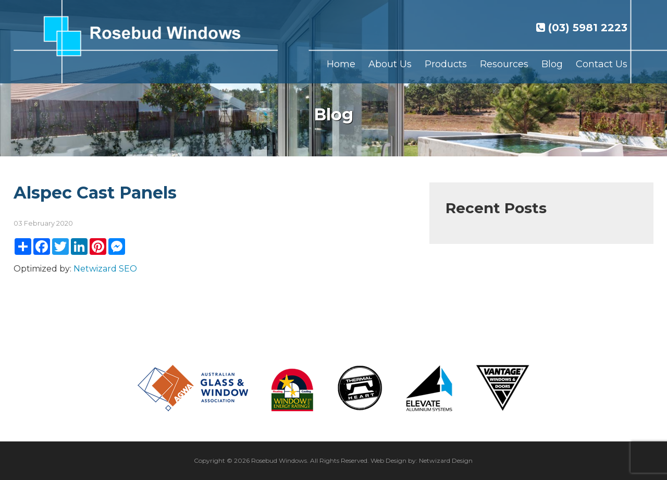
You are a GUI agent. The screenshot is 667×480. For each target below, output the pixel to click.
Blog (552, 64)
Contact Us (601, 64)
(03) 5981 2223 (581, 27)
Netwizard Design (446, 460)
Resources (504, 64)
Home (341, 64)
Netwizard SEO (105, 269)
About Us (390, 64)
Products (446, 64)
